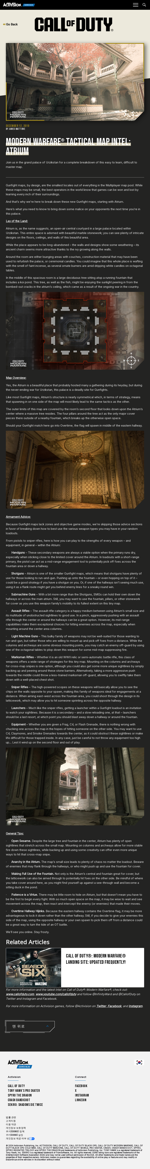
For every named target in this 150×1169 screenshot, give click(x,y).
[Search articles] (144, 5)
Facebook (81, 1086)
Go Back (10, 24)
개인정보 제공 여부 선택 (19, 1138)
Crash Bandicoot (19, 1100)
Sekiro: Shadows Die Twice (25, 1105)
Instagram (82, 1095)
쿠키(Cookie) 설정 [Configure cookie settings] (14, 1135)
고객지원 (11, 1121)
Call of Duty (16, 1086)
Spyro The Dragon (20, 1095)
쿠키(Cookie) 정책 (15, 1131)
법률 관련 (11, 1117)
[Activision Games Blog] (19, 5)
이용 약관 (11, 1124)
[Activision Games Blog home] (20, 1064)
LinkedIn (81, 1100)
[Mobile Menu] (135, 4)
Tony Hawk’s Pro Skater (24, 1091)
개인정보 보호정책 (16, 1128)
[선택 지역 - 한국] (139, 1062)
